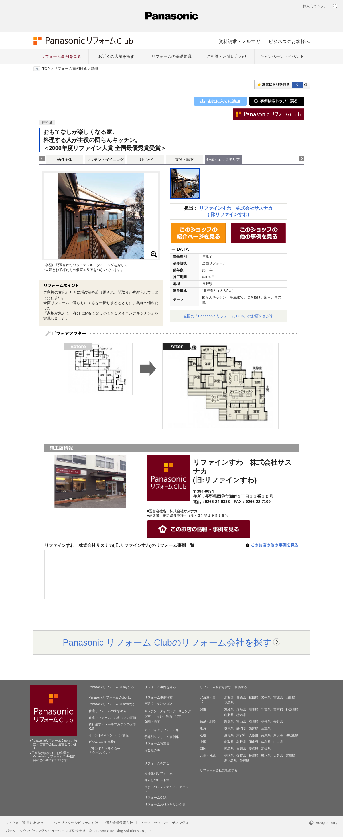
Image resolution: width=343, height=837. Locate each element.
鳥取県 (229, 741)
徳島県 (229, 748)
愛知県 (253, 728)
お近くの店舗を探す (116, 56)
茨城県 (229, 709)
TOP (46, 69)
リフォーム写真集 (156, 743)
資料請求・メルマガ (239, 41)
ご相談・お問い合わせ (227, 56)
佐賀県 (241, 755)
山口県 (278, 741)
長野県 (278, 721)
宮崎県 (290, 755)
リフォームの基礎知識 (171, 56)
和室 (178, 716)
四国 (203, 748)
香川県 (241, 748)
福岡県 (229, 755)
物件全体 (64, 159)
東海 (203, 728)
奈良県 (278, 735)
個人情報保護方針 (119, 822)
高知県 (266, 748)
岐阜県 (229, 728)
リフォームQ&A (155, 797)
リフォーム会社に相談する (219, 770)
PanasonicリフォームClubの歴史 (111, 704)
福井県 (266, 721)
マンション (164, 703)
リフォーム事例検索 (70, 69)
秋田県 (253, 697)
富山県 (241, 721)
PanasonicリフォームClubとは (110, 697)
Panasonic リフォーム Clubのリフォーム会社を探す (167, 642)
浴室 (147, 716)
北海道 (229, 697)
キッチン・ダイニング (105, 159)
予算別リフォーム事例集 (161, 737)
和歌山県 (292, 735)
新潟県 (229, 721)
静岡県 (241, 728)
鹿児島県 (230, 760)
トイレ (158, 716)
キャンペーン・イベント (282, 56)
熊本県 (266, 755)
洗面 (169, 716)
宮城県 (278, 697)
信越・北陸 (208, 721)
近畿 (203, 735)
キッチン (150, 711)
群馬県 (241, 709)
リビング (145, 159)
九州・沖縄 (208, 755)
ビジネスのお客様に (103, 741)
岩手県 (266, 697)
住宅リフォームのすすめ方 (108, 711)
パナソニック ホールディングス (164, 822)
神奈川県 (292, 709)
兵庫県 (266, 735)
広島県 (266, 741)
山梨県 (229, 715)
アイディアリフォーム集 (161, 730)
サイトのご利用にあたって (26, 822)
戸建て (149, 703)
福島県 (229, 702)
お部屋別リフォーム (158, 773)
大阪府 (253, 735)
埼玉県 (253, 709)
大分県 (278, 755)
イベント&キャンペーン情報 (109, 735)
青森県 (241, 697)
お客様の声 (152, 750)
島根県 (241, 741)
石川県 (253, 721)
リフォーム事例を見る (61, 56)
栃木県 (241, 715)
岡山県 (253, 741)
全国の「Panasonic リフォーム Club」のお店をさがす (228, 316)
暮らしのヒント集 (156, 780)
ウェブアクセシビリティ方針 (76, 822)
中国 (203, 741)
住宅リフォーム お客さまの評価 (112, 717)
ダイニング (168, 711)
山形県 (290, 697)
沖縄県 (244, 760)
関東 (203, 709)
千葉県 (266, 709)
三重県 (266, 728)
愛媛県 (253, 748)
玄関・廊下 (184, 159)
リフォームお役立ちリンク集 (164, 804)
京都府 (241, 735)
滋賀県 (229, 735)
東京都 (278, 709)
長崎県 (253, 755)
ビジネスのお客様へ (289, 41)
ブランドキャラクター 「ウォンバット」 (104, 750)
